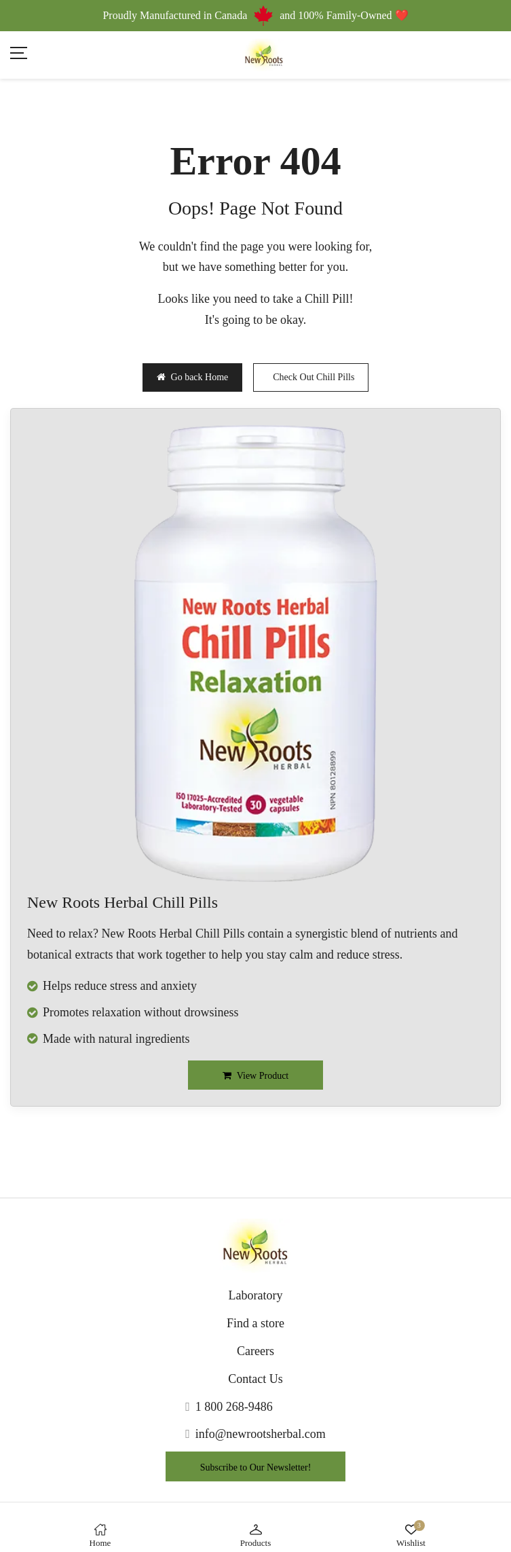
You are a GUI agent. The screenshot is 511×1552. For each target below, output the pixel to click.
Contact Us (255, 1379)
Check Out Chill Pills (313, 377)
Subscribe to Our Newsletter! (255, 1467)
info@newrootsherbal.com (260, 1434)
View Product (256, 1076)
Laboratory (256, 1295)
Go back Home (193, 377)
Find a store (255, 1323)
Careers (255, 1351)
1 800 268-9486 (234, 1407)
